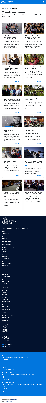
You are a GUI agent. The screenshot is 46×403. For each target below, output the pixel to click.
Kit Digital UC (9, 401)
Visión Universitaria (6, 276)
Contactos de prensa (6, 317)
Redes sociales (5, 274)
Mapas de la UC (5, 265)
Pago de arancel (5, 306)
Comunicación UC (7, 268)
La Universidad (6, 241)
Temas (8, 8)
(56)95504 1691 (7, 386)
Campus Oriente (5, 233)
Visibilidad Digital (23, 397)
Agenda (3, 272)
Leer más (18, 50)
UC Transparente (5, 258)
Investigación (4, 246)
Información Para (5, 261)
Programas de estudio (6, 244)
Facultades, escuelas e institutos (8, 247)
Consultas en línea (5, 314)
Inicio (3, 8)
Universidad (4, 253)
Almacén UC (4, 292)
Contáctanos (6, 309)
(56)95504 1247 (7, 388)
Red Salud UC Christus (6, 290)
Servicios (5, 287)
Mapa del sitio (6, 346)
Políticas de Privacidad (8, 344)
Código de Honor (5, 254)
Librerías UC (4, 294)
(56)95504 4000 (7, 359)
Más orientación (7, 379)
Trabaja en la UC (5, 299)
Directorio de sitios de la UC (7, 315)
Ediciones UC (4, 296)
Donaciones (4, 256)
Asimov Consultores (13, 397)
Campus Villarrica (5, 238)
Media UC (4, 279)
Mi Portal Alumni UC (6, 301)
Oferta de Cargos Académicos (8, 297)
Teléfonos (4, 312)
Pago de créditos (5, 304)
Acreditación (6, 320)
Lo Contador (4, 236)
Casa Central (4, 231)
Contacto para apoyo (8, 376)
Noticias (3, 271)
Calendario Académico (6, 263)
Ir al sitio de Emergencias (9, 369)
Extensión (4, 249)
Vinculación (4, 251)
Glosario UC (4, 283)
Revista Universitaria (6, 278)
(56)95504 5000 (7, 367)
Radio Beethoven (5, 281)
